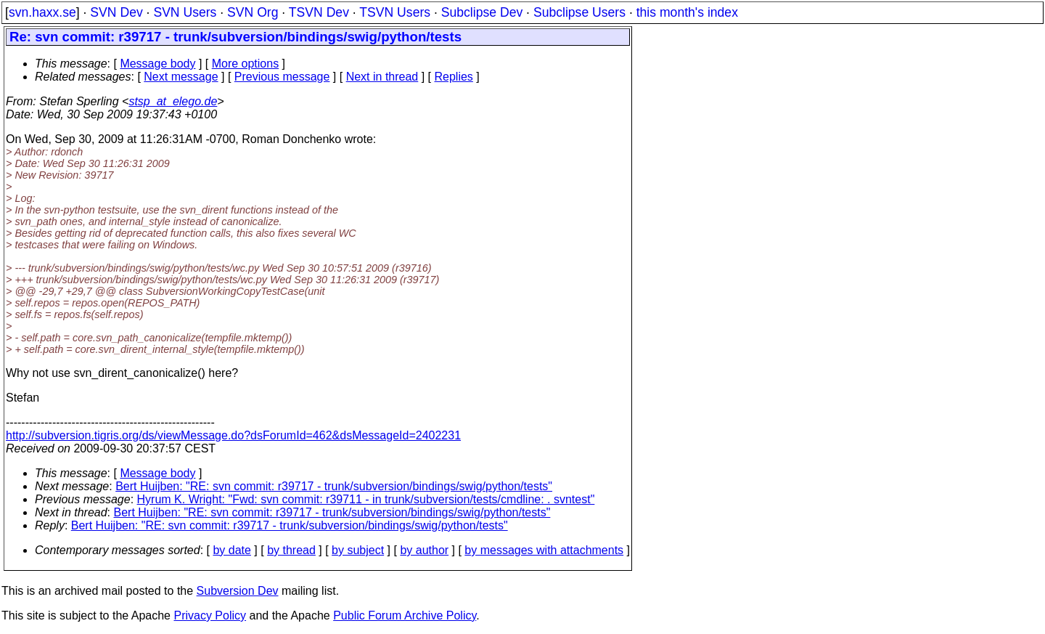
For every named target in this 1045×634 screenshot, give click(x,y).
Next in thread (382, 76)
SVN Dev (116, 12)
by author (424, 550)
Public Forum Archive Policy (404, 615)
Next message (181, 76)
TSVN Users (394, 12)
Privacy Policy (209, 615)
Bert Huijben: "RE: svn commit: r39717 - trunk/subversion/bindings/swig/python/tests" (333, 486)
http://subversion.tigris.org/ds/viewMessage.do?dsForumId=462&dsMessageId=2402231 (233, 435)
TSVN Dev (319, 12)
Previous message (282, 76)
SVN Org (252, 12)
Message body (157, 63)
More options (245, 63)
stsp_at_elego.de (172, 101)
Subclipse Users (579, 12)
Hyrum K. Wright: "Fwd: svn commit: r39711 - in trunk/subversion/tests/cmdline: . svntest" (366, 499)
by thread (291, 550)
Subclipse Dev (481, 12)
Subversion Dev (238, 591)
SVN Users (184, 12)
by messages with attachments (543, 550)
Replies (454, 76)
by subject (358, 550)
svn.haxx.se (42, 12)
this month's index (687, 12)
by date (231, 550)
